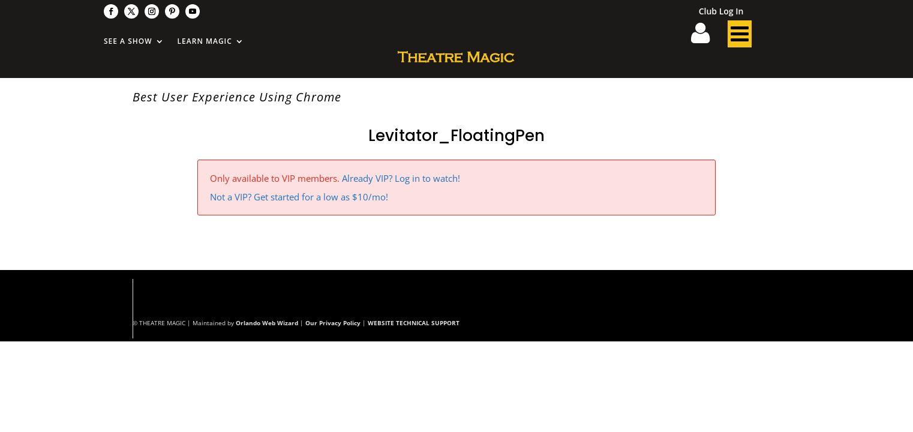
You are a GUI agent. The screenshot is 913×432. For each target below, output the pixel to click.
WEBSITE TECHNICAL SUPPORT (413, 323)
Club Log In (721, 12)
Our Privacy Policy (333, 323)
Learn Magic (205, 41)
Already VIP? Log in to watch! (401, 178)
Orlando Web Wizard (267, 323)
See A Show (128, 41)
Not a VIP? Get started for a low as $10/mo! (299, 197)
